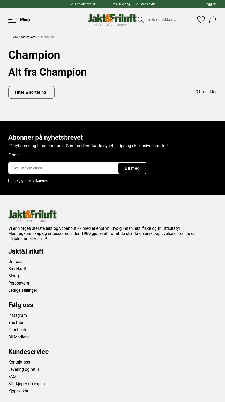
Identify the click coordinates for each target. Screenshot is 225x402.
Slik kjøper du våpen (26, 383)
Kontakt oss (19, 362)
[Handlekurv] (213, 19)
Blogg (13, 275)
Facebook (17, 329)
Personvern (18, 283)
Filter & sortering (30, 92)
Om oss (15, 261)
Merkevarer (28, 37)
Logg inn (211, 4)
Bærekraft (17, 268)
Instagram (17, 315)
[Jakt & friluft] (112, 20)
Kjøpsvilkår (18, 391)
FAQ (12, 376)
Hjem (14, 37)
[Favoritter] (201, 19)
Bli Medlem (18, 337)
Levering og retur (23, 369)
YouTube (16, 322)
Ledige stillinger (22, 290)
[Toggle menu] (19, 19)
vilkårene (40, 180)
